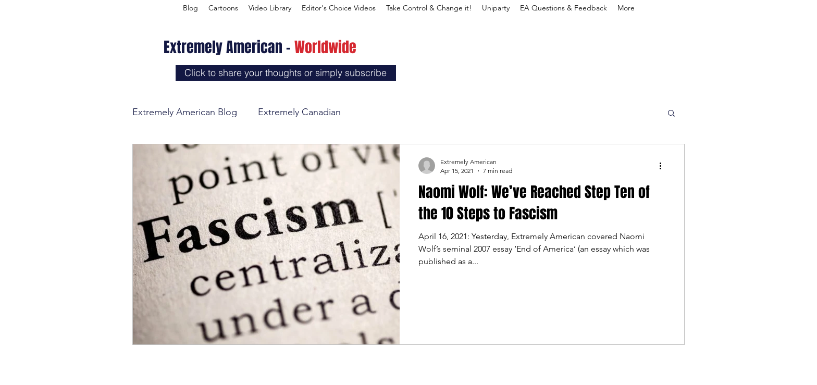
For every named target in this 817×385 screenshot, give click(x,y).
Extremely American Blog (184, 112)
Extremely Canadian (299, 112)
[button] (671, 113)
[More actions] (664, 165)
